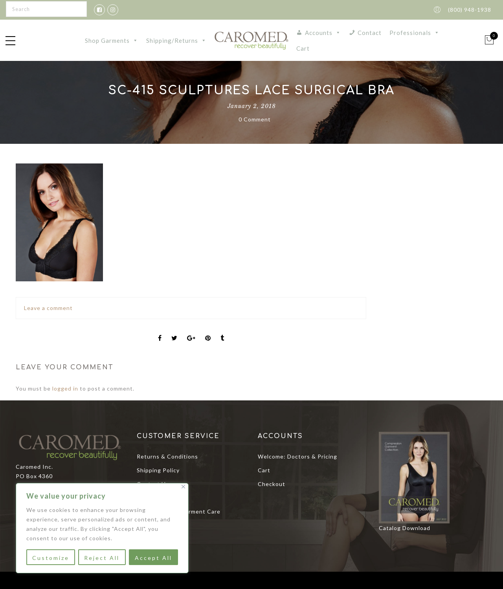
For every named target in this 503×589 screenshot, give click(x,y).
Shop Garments (111, 40)
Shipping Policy (158, 470)
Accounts (323, 32)
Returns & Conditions (167, 456)
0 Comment (255, 119)
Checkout (271, 484)
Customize (50, 557)
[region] (102, 528)
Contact (370, 32)
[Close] (183, 486)
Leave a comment (48, 308)
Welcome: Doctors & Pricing (297, 456)
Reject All (101, 557)
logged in (65, 388)
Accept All (153, 557)
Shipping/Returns (176, 40)
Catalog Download (404, 528)
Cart (303, 48)
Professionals (414, 32)
